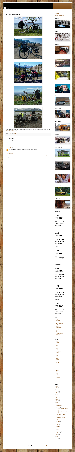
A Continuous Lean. (59, 333)
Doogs (57, 355)
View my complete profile (59, 15)
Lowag (57, 358)
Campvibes (58, 377)
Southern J (58, 344)
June (58, 424)
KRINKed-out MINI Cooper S (62, 408)
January (58, 432)
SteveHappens (58, 351)
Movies (57, 370)
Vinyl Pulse (58, 334)
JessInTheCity (58, 363)
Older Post (48, 155)
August (58, 421)
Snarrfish (57, 359)
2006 (57, 438)
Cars (57, 373)
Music (57, 369)
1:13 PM (10, 150)
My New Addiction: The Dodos (62, 416)
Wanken (57, 326)
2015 (57, 392)
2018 (57, 387)
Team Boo (58, 361)
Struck (57, 341)
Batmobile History (59, 327)
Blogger (47, 445)
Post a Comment (10, 153)
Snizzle (57, 362)
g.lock (57, 348)
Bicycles (57, 376)
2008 (57, 434)
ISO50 (57, 330)
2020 (57, 386)
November (59, 405)
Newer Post (8, 155)
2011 (57, 399)
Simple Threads (59, 319)
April (58, 427)
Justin (10, 147)
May (58, 426)
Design (57, 374)
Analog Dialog (58, 324)
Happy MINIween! (60, 410)
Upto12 (57, 342)
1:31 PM (10, 144)
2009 (57, 402)
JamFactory (58, 320)
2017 (57, 389)
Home (28, 155)
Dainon (57, 352)
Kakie (57, 346)
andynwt (39, 445)
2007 (57, 436)
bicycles (11, 134)
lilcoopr (57, 345)
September (59, 419)
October (58, 407)
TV (56, 371)
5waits (57, 349)
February (59, 431)
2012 (57, 397)
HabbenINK (58, 353)
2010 (57, 400)
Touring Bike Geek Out (61, 417)
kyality (57, 13)
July (58, 423)
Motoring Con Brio (59, 323)
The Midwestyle (59, 321)
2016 (57, 391)
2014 (57, 394)
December (59, 403)
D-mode (57, 356)
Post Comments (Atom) (15, 157)
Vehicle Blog (58, 336)
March (58, 429)
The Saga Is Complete (61, 414)
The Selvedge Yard (59, 331)
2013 (57, 395)
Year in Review (58, 378)
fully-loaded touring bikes (10, 130)
